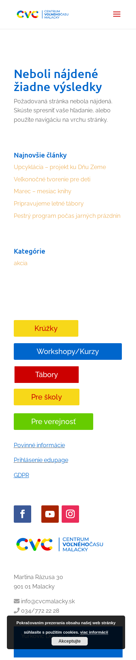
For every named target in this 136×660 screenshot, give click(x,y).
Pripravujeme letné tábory (49, 203)
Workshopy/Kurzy (68, 351)
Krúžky (46, 328)
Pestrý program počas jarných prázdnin (67, 215)
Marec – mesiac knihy (42, 191)
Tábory (46, 374)
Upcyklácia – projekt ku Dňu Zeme (60, 167)
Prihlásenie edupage (41, 460)
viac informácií (94, 632)
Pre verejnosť (53, 421)
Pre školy (46, 397)
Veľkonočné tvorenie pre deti (52, 179)
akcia (21, 263)
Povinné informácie (39, 445)
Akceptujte (69, 641)
